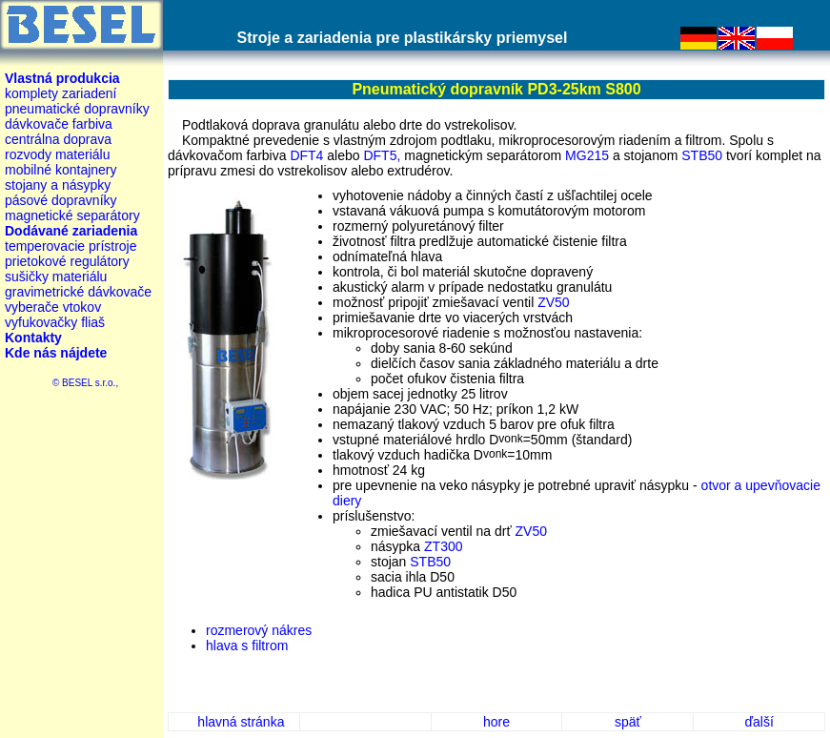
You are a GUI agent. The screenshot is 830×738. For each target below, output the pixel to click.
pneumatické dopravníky (77, 108)
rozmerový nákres (259, 630)
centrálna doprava (58, 139)
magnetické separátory (72, 215)
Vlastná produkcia (62, 78)
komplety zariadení (61, 93)
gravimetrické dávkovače (78, 291)
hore (496, 721)
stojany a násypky (58, 185)
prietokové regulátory (67, 261)
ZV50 (553, 302)
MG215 (587, 155)
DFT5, (381, 155)
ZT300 (443, 546)
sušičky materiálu (56, 276)
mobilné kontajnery (61, 169)
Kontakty (33, 337)
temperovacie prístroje (71, 246)
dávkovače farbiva (58, 124)
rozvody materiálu (58, 154)
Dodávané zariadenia (71, 230)
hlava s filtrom (247, 645)
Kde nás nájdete (56, 352)
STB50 (701, 155)
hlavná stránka (240, 721)
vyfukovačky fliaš (55, 322)
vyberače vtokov (53, 307)
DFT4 (306, 155)
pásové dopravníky (61, 200)
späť (628, 721)
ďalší (758, 721)
